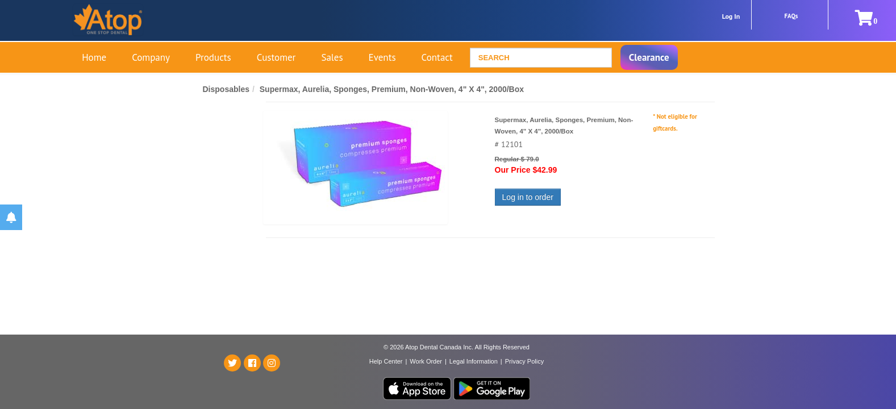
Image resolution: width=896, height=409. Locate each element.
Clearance (649, 57)
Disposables (226, 89)
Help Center (386, 361)
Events (382, 57)
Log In (731, 16)
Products (213, 57)
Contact (437, 57)
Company (151, 57)
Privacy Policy (524, 361)
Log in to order (527, 197)
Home (94, 57)
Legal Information (473, 361)
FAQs (791, 16)
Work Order (426, 361)
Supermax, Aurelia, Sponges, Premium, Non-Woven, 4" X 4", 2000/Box (392, 89)
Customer (276, 57)
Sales (332, 57)
